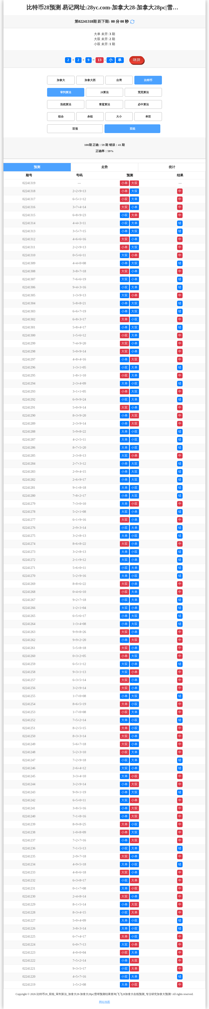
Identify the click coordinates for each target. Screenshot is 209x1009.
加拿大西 (90, 80)
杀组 (90, 116)
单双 (148, 116)
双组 (132, 128)
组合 (61, 116)
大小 (119, 116)
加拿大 (61, 80)
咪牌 (136, 60)
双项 (75, 128)
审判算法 (65, 92)
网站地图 (104, 1002)
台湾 (119, 80)
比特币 (148, 80)
